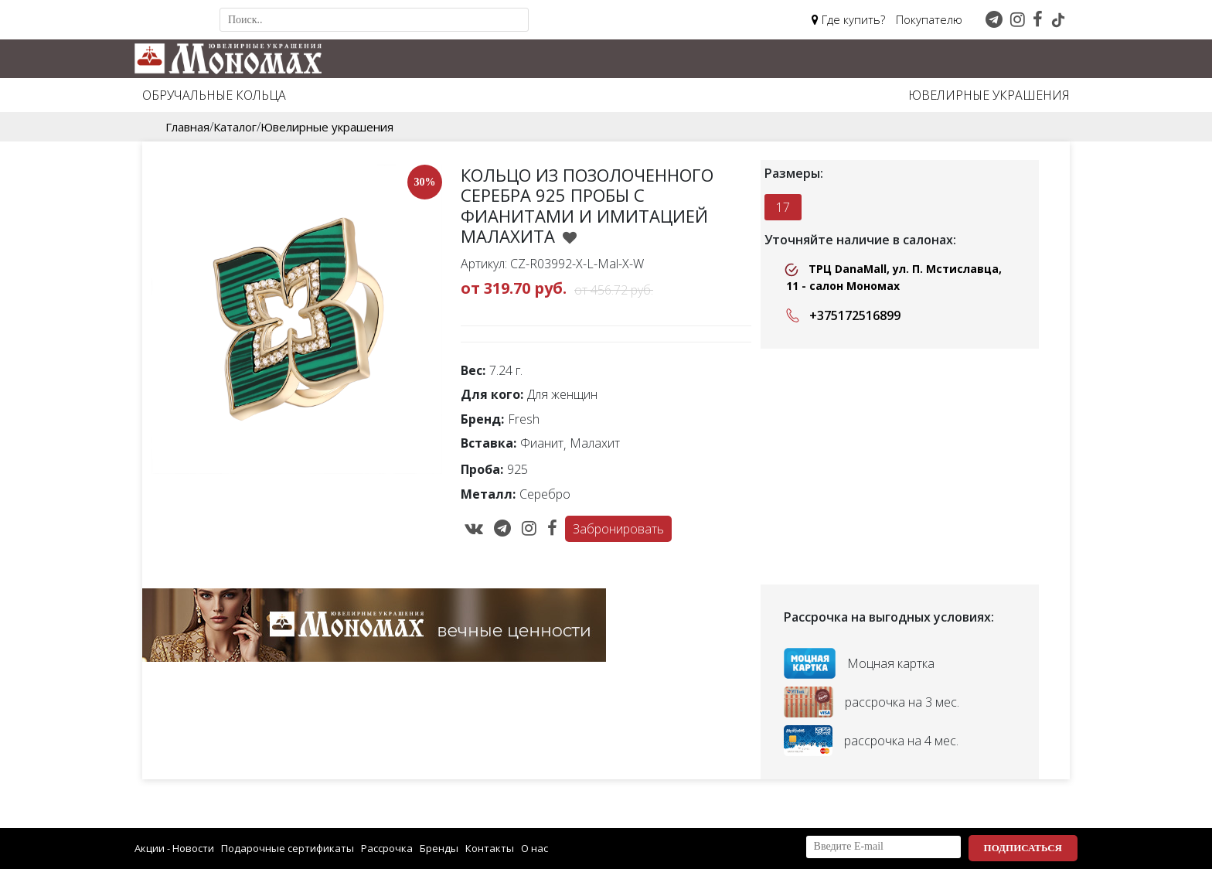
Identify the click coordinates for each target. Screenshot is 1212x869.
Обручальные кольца (214, 95)
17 (783, 207)
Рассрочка (387, 848)
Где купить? (848, 19)
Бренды (439, 848)
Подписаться (1023, 848)
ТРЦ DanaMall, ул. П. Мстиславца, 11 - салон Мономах (893, 277)
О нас (534, 848)
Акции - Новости (174, 848)
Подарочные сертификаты (287, 848)
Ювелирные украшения (989, 95)
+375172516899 (840, 315)
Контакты (489, 848)
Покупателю (929, 19)
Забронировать (618, 528)
